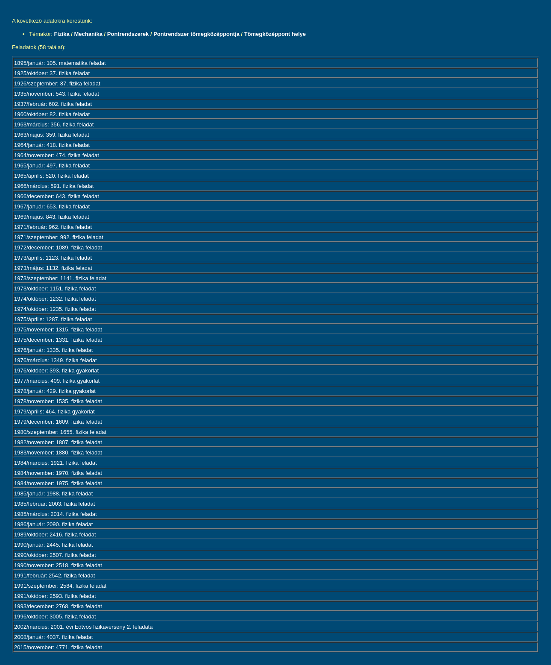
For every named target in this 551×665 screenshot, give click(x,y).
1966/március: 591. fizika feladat (54, 186)
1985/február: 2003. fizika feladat (54, 504)
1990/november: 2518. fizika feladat (58, 565)
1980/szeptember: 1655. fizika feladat (60, 432)
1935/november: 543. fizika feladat (56, 94)
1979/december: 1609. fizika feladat (58, 422)
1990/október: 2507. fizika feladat (55, 555)
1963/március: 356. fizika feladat (54, 124)
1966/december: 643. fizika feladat (56, 196)
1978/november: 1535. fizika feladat (58, 401)
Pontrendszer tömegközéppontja (196, 34)
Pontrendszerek (128, 34)
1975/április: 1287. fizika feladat (53, 319)
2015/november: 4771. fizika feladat (58, 647)
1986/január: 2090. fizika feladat (53, 524)
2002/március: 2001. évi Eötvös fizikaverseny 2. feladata (83, 627)
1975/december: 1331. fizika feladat (58, 340)
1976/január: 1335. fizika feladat (53, 350)
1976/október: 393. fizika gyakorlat (56, 370)
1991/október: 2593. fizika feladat (55, 596)
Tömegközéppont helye (275, 34)
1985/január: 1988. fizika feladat (53, 493)
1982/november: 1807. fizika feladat (58, 442)
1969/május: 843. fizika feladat (51, 217)
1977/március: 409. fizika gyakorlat (57, 381)
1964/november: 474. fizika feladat (56, 155)
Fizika (62, 34)
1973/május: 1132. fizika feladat (53, 268)
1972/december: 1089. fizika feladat (58, 247)
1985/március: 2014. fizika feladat (55, 514)
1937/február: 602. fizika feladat (53, 104)
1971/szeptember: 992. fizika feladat (58, 237)
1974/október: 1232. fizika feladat (55, 299)
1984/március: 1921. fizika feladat (55, 463)
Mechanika (88, 34)
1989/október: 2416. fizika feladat (55, 534)
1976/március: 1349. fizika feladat (55, 360)
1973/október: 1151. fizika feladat (55, 288)
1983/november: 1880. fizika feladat (58, 452)
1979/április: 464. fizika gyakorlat (54, 411)
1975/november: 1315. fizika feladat (58, 329)
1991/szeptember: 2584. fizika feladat (60, 586)
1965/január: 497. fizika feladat (52, 165)
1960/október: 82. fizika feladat (52, 114)
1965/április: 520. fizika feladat (51, 176)
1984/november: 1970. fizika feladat (58, 473)
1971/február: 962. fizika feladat (53, 227)
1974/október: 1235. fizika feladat (55, 309)
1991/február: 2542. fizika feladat (54, 575)
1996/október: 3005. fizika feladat (55, 616)
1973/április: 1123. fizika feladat (53, 258)
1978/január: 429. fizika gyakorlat (55, 391)
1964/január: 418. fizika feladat (52, 145)
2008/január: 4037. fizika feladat (53, 637)
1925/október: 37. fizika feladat (52, 73)
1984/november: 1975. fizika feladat (58, 483)
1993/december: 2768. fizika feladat (58, 606)
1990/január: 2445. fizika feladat (53, 545)
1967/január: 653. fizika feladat (52, 206)
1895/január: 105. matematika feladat (60, 63)
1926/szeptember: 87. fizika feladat (57, 83)
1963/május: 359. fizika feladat (51, 135)
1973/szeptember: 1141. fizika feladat (60, 278)
